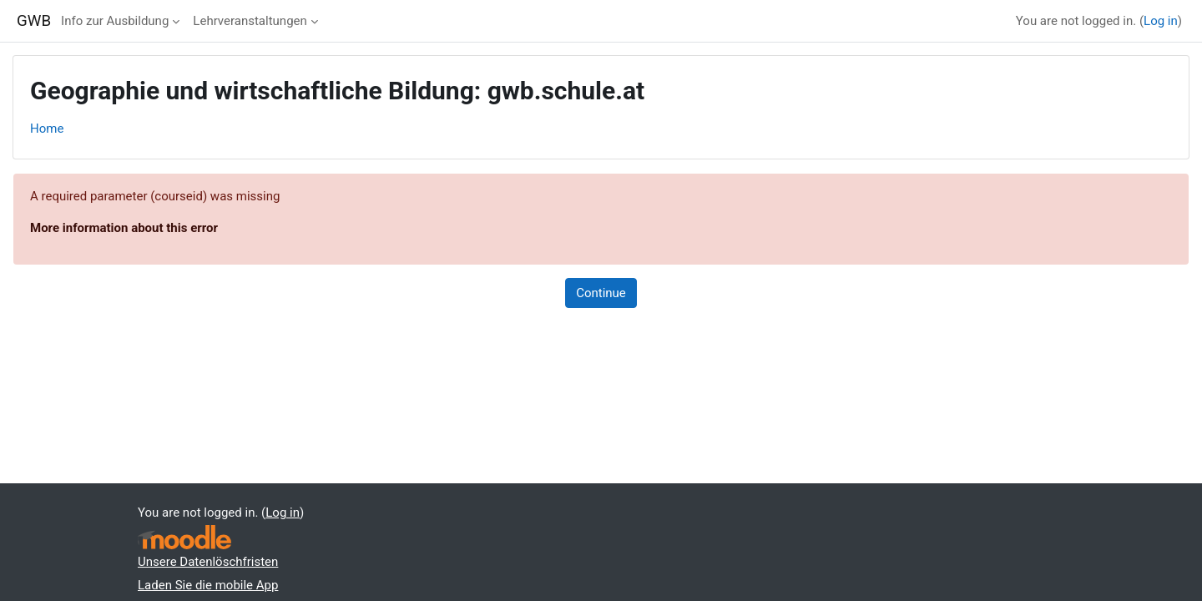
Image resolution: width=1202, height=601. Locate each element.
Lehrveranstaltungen (249, 20)
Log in (1161, 20)
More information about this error (124, 227)
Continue (601, 292)
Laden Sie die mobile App (208, 585)
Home (46, 128)
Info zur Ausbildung (115, 20)
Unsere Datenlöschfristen (208, 561)
